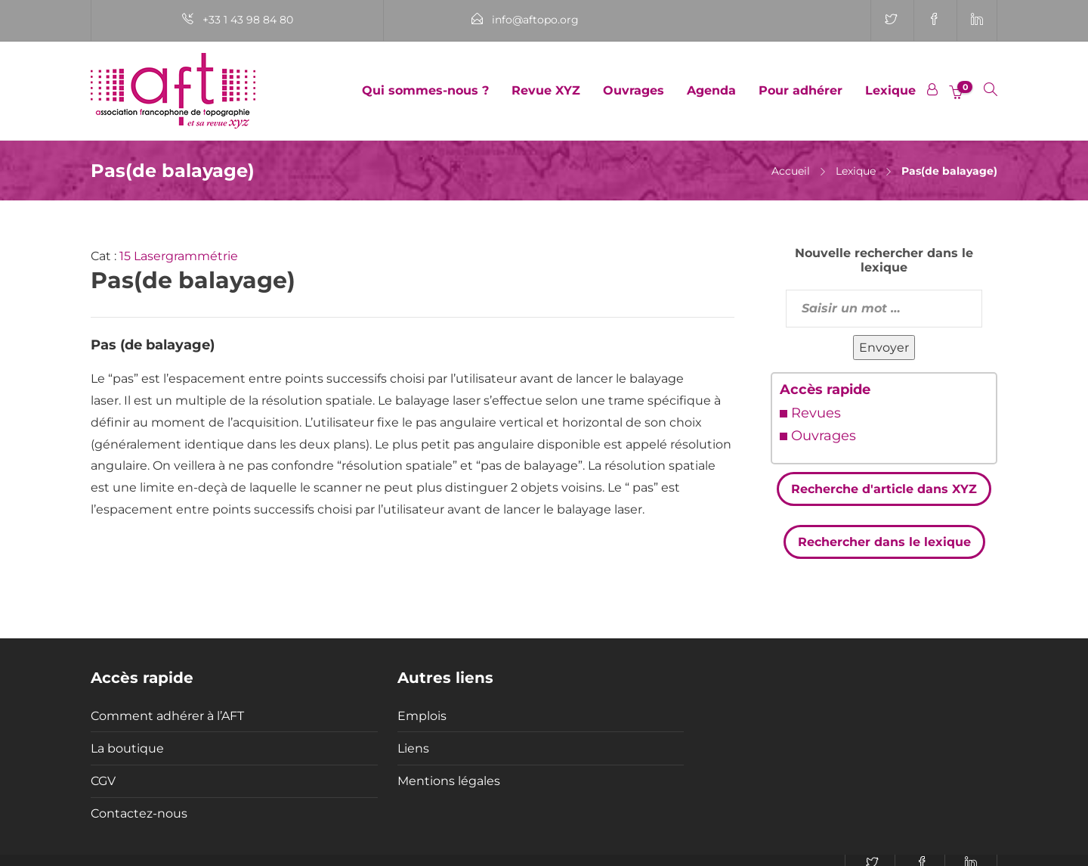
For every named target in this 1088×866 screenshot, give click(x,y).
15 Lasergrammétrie (178, 256)
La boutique (127, 748)
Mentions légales (448, 781)
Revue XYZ (546, 90)
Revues (816, 413)
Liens (413, 748)
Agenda (711, 90)
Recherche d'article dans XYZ (884, 489)
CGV (103, 781)
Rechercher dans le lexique (884, 542)
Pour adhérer (800, 90)
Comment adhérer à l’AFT (167, 716)
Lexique (890, 90)
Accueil (790, 171)
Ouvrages (633, 90)
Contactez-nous (139, 813)
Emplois (422, 716)
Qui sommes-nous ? (425, 90)
